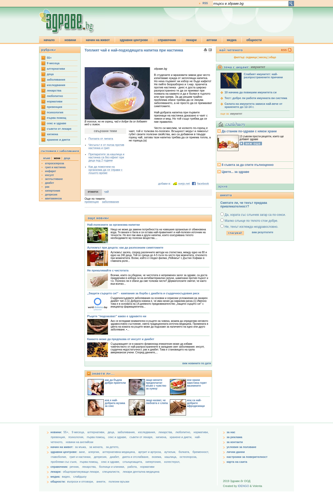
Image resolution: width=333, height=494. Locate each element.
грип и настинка (55, 167)
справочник (167, 40)
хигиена (52, 134)
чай (106, 191)
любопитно (55, 96)
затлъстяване (54, 179)
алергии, (94, 451)
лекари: (55, 471)
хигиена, (162, 437)
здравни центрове (134, 40)
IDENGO (243, 486)
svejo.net (184, 183)
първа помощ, (96, 437)
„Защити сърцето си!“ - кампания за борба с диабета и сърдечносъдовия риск (143, 293)
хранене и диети (58, 139)
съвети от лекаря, (142, 437)
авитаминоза (53, 198)
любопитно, (183, 432)
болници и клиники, (112, 466)
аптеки (212, 40)
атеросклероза (54, 163)
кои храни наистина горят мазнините (197, 383)
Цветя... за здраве (235, 172)
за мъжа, (81, 446)
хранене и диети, (181, 437)
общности (254, 40)
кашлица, (171, 456)
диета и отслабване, (136, 456)
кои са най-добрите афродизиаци (196, 403)
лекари (191, 40)
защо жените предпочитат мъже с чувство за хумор (156, 384)
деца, (112, 432)
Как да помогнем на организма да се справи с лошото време (105, 169)
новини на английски (79, 442)
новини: (56, 432)
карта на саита (237, 461)
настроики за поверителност (247, 456)
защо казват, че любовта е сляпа (157, 402)
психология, (76, 437)
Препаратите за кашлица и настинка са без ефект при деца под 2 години (106, 157)
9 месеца (53, 63)
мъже (46, 158)
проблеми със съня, (64, 461)
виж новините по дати (196, 363)
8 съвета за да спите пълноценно (248, 165)
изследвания (56, 85)
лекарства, (166, 432)
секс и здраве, (118, 437)
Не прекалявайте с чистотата (108, 270)
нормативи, (201, 432)
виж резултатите (262, 232)
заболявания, (127, 432)
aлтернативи (56, 68)
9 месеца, (79, 432)
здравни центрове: (63, 451)
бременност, (201, 451)
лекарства (54, 90)
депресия (51, 194)
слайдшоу (80, 476)
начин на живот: (61, 446)
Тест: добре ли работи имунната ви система (256, 98)
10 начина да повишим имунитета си (251, 92)
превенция (54, 106)
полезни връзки (119, 481)
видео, (66, 476)
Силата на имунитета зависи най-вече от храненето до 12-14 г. (253, 105)
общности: (58, 481)
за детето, (112, 446)
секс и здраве (56, 123)
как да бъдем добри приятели (115, 381)
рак (47, 186)
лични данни (236, 451)
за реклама (234, 437)
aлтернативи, (96, 432)
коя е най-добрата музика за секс (115, 403)
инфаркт (50, 171)
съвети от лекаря (59, 128)
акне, (82, 451)
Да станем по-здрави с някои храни (249, 131)
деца (50, 74)
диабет (49, 182)
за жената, (96, 446)
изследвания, (147, 432)
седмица (251, 57)
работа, (132, 466)
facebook (203, 183)
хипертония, (153, 461)
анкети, (101, 481)
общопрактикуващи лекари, (81, 471)
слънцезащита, (133, 461)
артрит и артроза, (150, 451)
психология (55, 112)
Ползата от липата (100, 138)
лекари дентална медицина (141, 471)
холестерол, (172, 461)
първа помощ (56, 117)
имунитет (236, 113)
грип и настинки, (80, 456)
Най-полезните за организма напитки (113, 224)
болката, (184, 451)
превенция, (59, 437)
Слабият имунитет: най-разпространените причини (263, 76)
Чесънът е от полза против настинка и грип (106, 146)
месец (263, 57)
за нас (231, 432)
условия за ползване (241, 446)
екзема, (157, 456)
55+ (49, 57)
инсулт (49, 175)
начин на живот (98, 40)
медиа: (55, 476)
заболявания (56, 79)
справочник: (59, 466)
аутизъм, (170, 451)
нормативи (54, 101)
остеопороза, (188, 456)
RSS (205, 3)
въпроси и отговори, (80, 481)
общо (272, 57)
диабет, (115, 456)
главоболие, (59, 456)
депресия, (101, 456)
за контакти (235, 442)
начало (49, 40)
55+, (66, 432)
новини (70, 40)
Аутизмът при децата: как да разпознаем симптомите (125, 247)
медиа (231, 40)
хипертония (52, 190)
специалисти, (111, 471)
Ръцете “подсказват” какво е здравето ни (116, 316)
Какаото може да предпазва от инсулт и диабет (120, 339)
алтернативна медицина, (120, 451)
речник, (75, 466)
